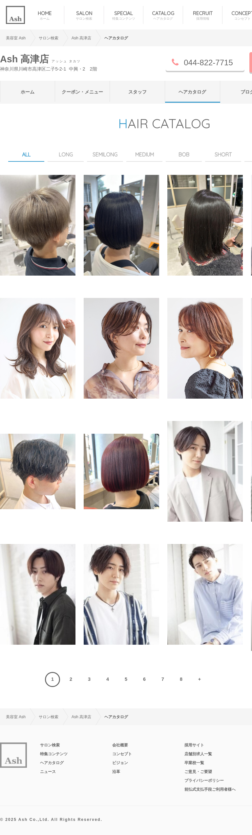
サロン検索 (50, 745)
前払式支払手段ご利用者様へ (210, 789)
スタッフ (137, 91)
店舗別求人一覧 (198, 754)
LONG (66, 154)
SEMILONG (105, 154)
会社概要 (120, 745)
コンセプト (122, 754)
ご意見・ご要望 (198, 771)
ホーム (27, 91)
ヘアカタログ (192, 91)
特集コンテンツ (54, 754)
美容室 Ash (16, 38)
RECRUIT (203, 15)
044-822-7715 (208, 62)
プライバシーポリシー (204, 780)
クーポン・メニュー (82, 91)
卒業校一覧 (194, 763)
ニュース (48, 771)
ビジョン (120, 763)
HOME (44, 15)
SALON (84, 15)
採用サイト (194, 745)
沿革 (116, 771)
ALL (26, 154)
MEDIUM (144, 154)
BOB (183, 154)
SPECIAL (123, 15)
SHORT (223, 154)
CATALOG (163, 15)
